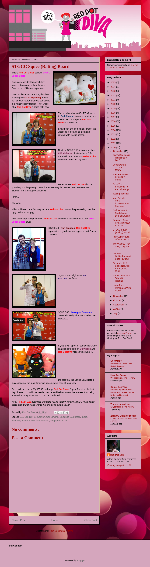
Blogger (81, 560)
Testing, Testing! (121, 193)
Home (55, 520)
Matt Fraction (42, 420)
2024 (113, 86)
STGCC (66, 420)
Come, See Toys (119, 387)
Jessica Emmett (125, 333)
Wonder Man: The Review (123, 378)
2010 (113, 147)
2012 (113, 139)
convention (39, 417)
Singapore (55, 420)
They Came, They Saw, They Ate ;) (121, 246)
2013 (113, 134)
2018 (113, 112)
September (119, 304)
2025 (113, 82)
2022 (113, 95)
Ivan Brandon (28, 420)
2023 (113, 91)
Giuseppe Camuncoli (70, 417)
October (117, 300)
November (118, 296)
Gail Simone (52, 417)
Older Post (90, 520)
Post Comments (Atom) (61, 531)
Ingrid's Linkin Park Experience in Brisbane (121, 202)
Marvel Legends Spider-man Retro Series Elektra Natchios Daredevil (122, 392)
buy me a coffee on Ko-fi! (122, 66)
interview (16, 420)
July (115, 313)
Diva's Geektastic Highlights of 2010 (121, 158)
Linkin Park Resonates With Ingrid (122, 288)
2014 (113, 130)
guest (84, 417)
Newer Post (19, 520)
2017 (113, 117)
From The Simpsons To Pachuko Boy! (121, 187)
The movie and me (120, 404)
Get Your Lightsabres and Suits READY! (122, 256)
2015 (113, 125)
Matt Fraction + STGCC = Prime (120, 177)
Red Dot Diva (117, 454)
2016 (113, 121)
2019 (113, 108)
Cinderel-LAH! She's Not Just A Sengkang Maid (121, 267)
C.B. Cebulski (26, 417)
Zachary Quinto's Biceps (124, 416)
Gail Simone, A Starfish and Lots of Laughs (121, 213)
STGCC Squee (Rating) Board (121, 231)
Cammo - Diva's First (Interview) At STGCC (121, 223)
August (117, 309)
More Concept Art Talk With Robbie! (121, 278)
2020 (113, 104)
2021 (113, 99)
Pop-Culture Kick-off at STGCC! (121, 238)
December (118, 151)
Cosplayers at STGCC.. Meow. (119, 167)
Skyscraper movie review (122, 407)
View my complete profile (119, 465)
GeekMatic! (116, 361)
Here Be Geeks (118, 375)
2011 (113, 143)
